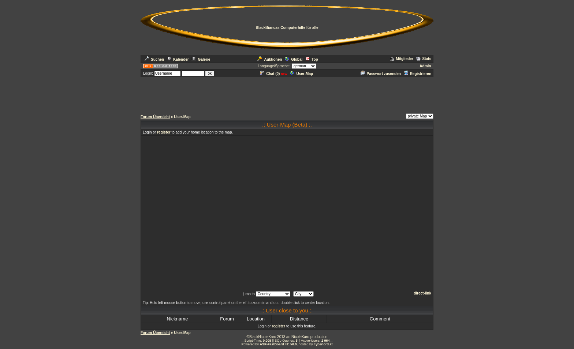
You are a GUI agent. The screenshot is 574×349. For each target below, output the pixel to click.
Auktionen (269, 59)
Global (293, 59)
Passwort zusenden (381, 74)
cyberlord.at (323, 344)
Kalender (178, 59)
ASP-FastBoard (272, 344)
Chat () (270, 74)
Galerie (200, 59)
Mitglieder (401, 59)
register (164, 132)
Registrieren (417, 74)
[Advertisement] (287, 94)
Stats (423, 59)
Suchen (154, 59)
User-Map (301, 74)
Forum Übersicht (155, 117)
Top (311, 59)
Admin (425, 66)
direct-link (422, 293)
